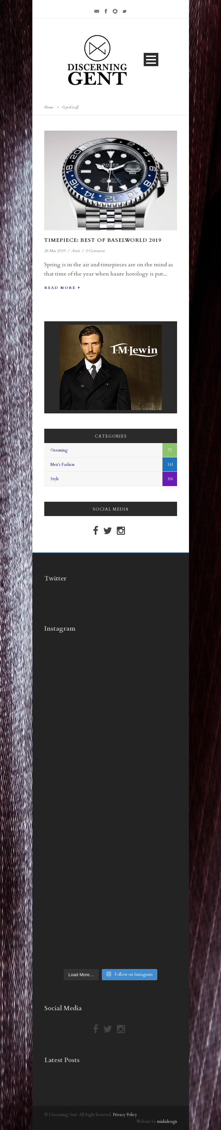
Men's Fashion (62, 464)
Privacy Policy (125, 1114)
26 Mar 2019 (54, 250)
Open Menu (151, 59)
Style (54, 479)
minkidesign (167, 1121)
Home (48, 107)
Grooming (58, 450)
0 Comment (95, 250)
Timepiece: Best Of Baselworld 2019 (102, 240)
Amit (76, 250)
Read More (62, 287)
